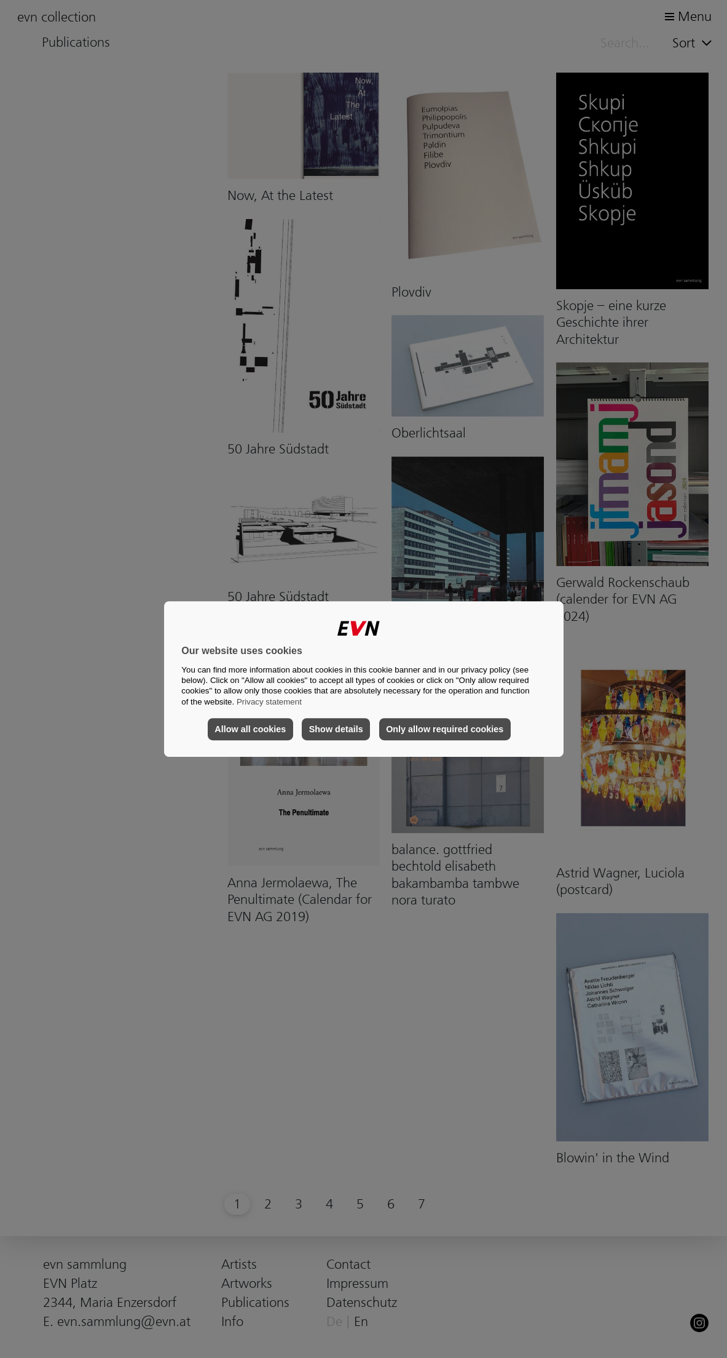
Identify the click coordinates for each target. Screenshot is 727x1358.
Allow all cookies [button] (250, 729)
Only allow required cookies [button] (444, 729)
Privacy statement (269, 701)
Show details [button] (336, 729)
